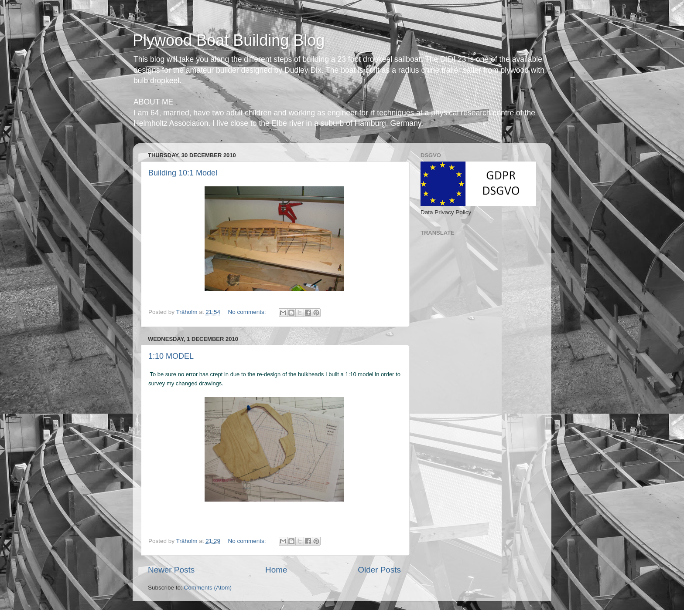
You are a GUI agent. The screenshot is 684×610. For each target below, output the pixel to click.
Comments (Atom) (208, 587)
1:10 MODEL (171, 356)
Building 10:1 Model (182, 173)
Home (276, 569)
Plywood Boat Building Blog (229, 40)
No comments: (247, 312)
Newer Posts (171, 569)
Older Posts (379, 569)
